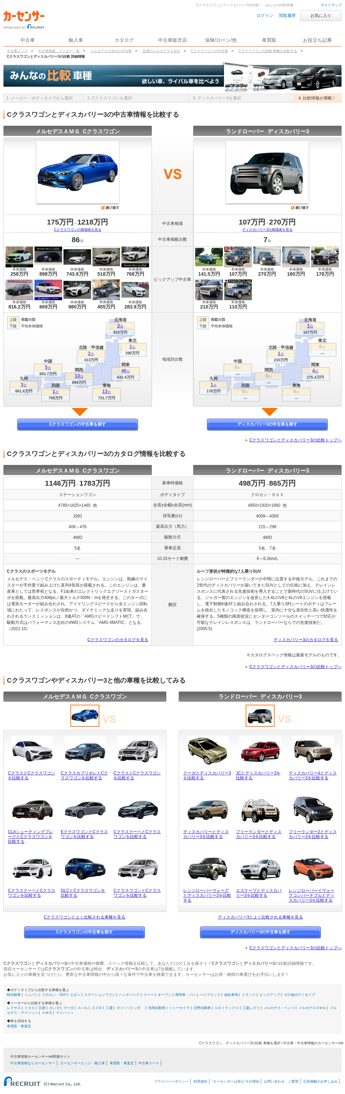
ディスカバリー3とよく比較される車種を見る (260, 917)
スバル (83, 1008)
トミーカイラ (179, 1008)
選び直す (110, 207)
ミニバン (31, 995)
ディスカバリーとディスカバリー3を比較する (206, 834)
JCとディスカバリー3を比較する (258, 775)
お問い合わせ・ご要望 (281, 1081)
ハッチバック (129, 995)
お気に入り (320, 15)
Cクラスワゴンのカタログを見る (117, 639)
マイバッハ (64, 1013)
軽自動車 (14, 995)
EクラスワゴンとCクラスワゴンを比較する (84, 834)
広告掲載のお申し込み (320, 1081)
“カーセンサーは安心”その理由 (235, 1081)
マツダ (68, 1008)
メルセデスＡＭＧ (312, 1008)
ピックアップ (269, 995)
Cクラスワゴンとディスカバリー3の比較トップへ (295, 440)
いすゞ (139, 1008)
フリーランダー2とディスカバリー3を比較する (313, 834)
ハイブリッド (210, 995)
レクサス (14, 1008)
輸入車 (76, 40)
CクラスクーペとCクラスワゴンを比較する (137, 834)
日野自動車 (202, 1008)
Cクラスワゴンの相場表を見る (77, 229)
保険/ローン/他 (221, 40)
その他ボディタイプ (299, 995)
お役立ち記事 (317, 40)
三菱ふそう (251, 1008)
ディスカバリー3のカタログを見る (306, 639)
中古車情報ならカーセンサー (32, 1063)
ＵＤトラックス (227, 1008)
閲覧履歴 (287, 15)
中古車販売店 (172, 40)
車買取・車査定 (19, 1026)
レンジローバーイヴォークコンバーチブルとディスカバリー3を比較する (311, 895)
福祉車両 (231, 995)
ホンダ (54, 1008)
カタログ (124, 40)
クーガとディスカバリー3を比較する (207, 775)
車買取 (269, 40)
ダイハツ (123, 1008)
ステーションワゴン (99, 995)
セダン (75, 995)
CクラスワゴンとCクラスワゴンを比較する (137, 893)
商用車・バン (185, 995)
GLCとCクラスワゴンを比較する (83, 893)
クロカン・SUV (54, 995)
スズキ (97, 1008)
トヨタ (29, 1008)
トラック (249, 995)
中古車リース (148, 1063)
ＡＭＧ (47, 1013)
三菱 (109, 1008)
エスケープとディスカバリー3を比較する (259, 893)
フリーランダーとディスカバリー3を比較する (259, 834)
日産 (42, 1008)
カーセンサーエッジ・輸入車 (82, 1063)
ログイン (265, 15)
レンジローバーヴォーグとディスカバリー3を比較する (207, 895)
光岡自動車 (156, 1008)
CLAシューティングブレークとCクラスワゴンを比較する (30, 836)
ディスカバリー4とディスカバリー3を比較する (313, 775)
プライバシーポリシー (171, 1081)
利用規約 (200, 1081)
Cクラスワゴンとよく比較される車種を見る (85, 917)
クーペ (149, 995)
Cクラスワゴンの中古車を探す (77, 424)
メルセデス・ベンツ (279, 1008)
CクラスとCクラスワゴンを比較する (31, 775)
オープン (164, 995)
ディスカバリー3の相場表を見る (267, 229)
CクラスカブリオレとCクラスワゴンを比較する (84, 775)
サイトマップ (331, 5)
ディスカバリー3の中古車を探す (267, 424)
